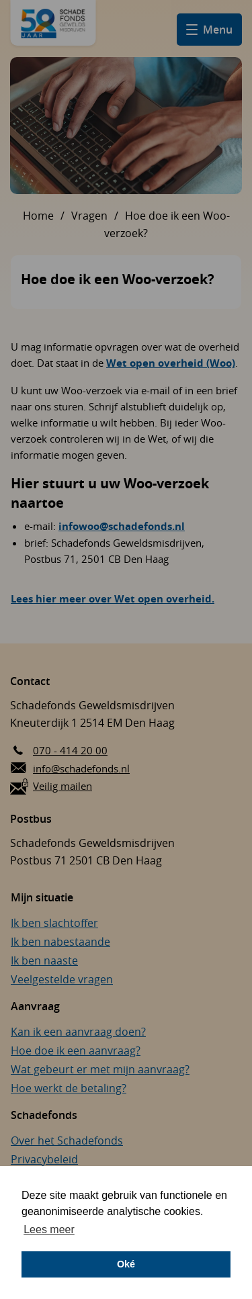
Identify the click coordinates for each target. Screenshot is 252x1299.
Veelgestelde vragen (62, 979)
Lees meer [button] (49, 1229)
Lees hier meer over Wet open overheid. (112, 599)
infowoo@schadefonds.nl (121, 526)
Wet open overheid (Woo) (170, 363)
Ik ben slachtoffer (54, 922)
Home (38, 215)
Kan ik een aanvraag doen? (78, 1031)
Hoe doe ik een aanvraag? (75, 1050)
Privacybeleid (44, 1159)
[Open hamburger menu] (209, 29)
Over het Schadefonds (67, 1140)
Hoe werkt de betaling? (68, 1088)
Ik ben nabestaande (60, 941)
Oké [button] (126, 1264)
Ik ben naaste (44, 960)
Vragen (89, 215)
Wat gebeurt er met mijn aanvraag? (100, 1069)
